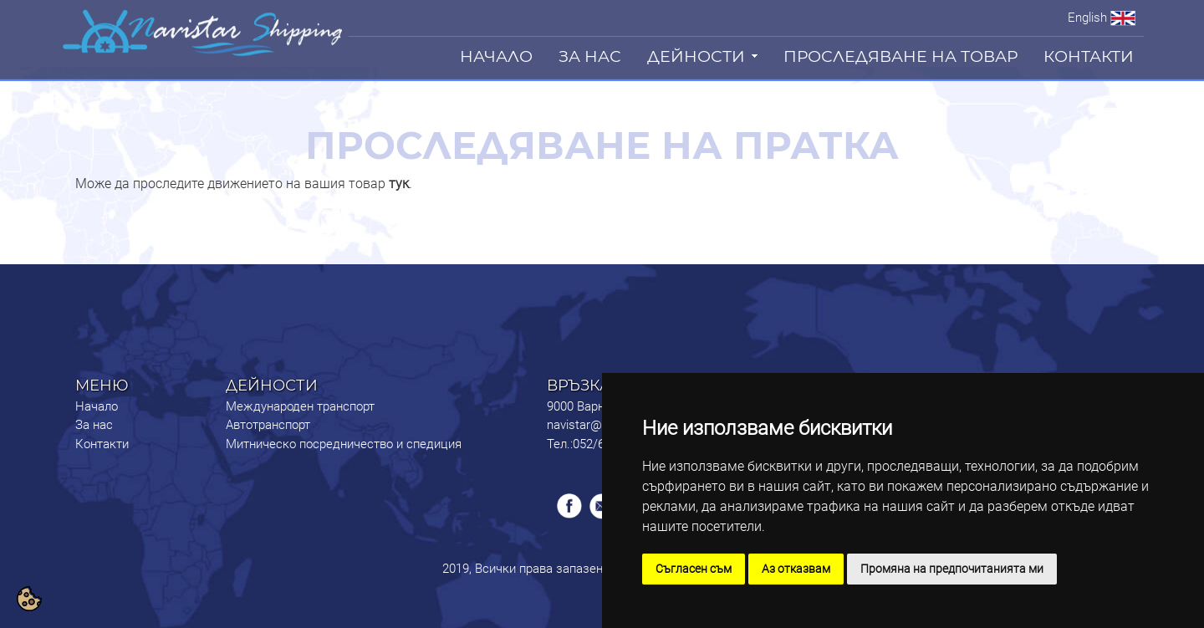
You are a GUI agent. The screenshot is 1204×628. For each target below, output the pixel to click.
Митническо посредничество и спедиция (344, 444)
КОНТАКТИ (1088, 56)
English (1087, 17)
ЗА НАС (590, 56)
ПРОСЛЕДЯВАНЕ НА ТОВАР (900, 56)
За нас (94, 424)
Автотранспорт (268, 424)
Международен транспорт (300, 406)
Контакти (102, 444)
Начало (96, 406)
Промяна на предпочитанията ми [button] (951, 568)
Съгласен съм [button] (694, 568)
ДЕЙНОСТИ (696, 56)
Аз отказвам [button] (796, 568)
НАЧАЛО (496, 56)
